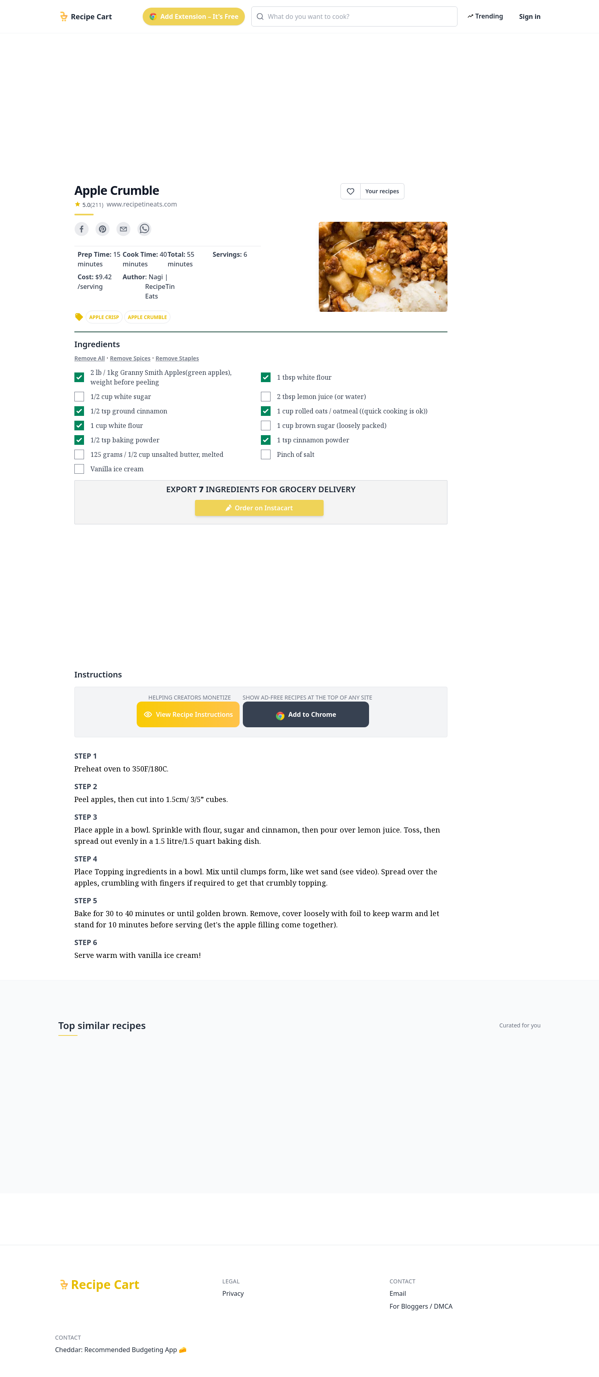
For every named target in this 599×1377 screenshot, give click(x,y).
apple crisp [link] (104, 317)
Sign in (530, 16)
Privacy (233, 1293)
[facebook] (81, 229)
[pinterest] (102, 229)
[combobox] (354, 16)
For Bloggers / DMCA (421, 1306)
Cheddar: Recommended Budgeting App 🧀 (121, 1349)
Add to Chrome (305, 715)
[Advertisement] (296, 101)
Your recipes (382, 191)
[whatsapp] (144, 229)
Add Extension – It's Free (193, 16)
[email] (123, 229)
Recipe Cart (105, 1284)
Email (398, 1293)
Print (426, 191)
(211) (96, 205)
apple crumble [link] (147, 317)
